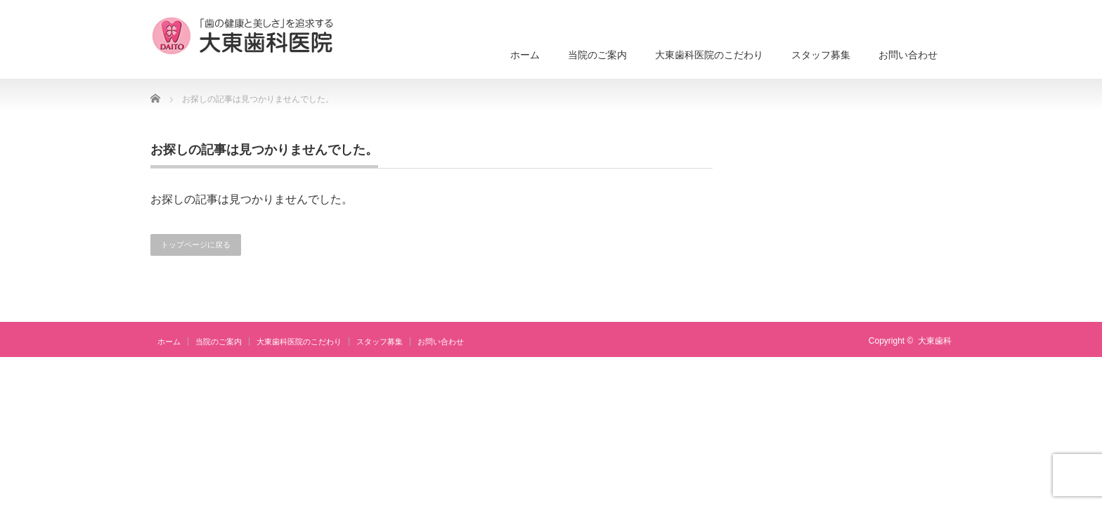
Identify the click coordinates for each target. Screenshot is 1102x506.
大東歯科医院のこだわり (709, 54)
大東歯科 (935, 341)
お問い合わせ (908, 54)
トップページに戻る (196, 244)
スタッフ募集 (820, 54)
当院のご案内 (597, 54)
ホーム (525, 54)
